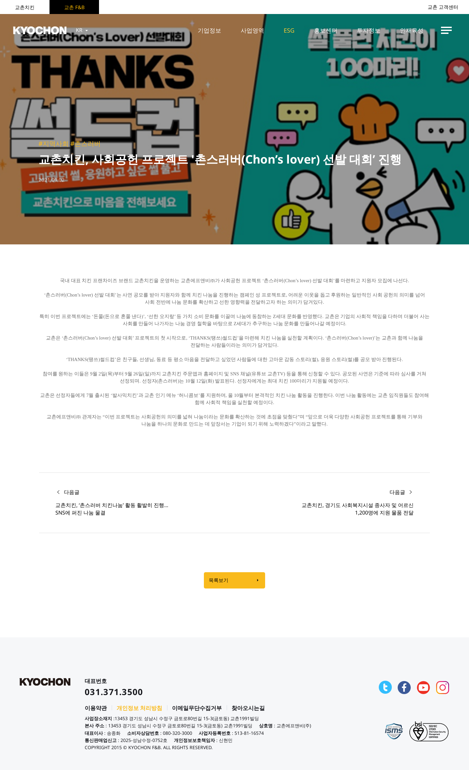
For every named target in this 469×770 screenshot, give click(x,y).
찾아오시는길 (248, 708)
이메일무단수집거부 (197, 708)
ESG (289, 30)
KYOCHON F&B (39, 30)
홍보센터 (325, 30)
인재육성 (411, 30)
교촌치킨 (25, 7)
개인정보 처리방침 (139, 708)
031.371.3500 (114, 692)
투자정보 (368, 30)
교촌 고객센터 (443, 7)
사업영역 (252, 30)
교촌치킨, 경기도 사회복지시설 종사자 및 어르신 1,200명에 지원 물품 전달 (358, 508)
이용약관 (96, 708)
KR (82, 30)
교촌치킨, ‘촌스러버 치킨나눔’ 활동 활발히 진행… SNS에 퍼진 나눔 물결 (111, 508)
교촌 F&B (74, 7)
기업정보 (209, 30)
